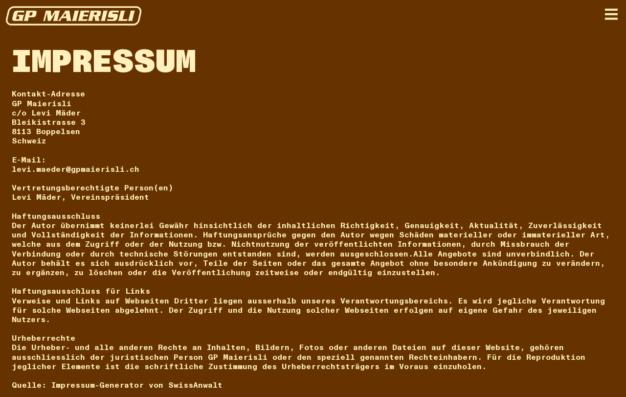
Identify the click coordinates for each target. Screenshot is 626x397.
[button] (611, 14)
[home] (74, 15)
